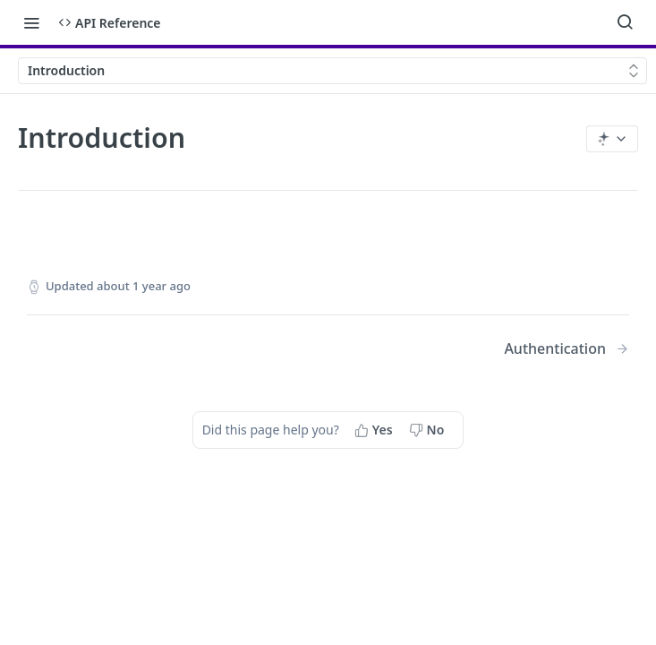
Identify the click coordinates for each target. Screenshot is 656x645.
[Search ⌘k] (624, 22)
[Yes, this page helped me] (375, 430)
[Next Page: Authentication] (566, 348)
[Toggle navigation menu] (31, 22)
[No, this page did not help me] (429, 430)
